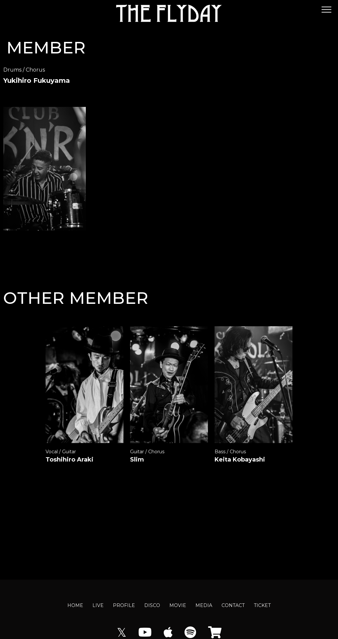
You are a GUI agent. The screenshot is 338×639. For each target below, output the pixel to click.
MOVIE (177, 605)
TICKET (262, 605)
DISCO (152, 605)
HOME (75, 605)
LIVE (98, 605)
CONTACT (233, 605)
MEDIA (203, 605)
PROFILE (124, 605)
